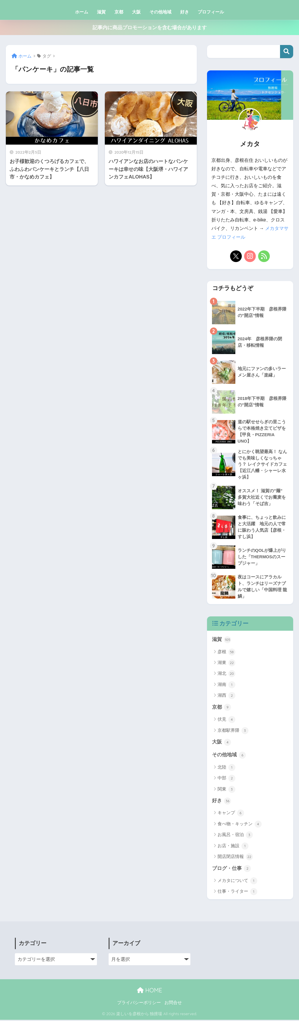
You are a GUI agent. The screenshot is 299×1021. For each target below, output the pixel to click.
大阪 (136, 11)
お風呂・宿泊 (235, 836)
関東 (226, 790)
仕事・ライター (237, 892)
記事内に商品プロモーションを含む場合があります (150, 27)
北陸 (226, 768)
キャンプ (231, 814)
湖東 (226, 663)
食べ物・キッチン (240, 825)
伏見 (226, 720)
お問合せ (173, 1003)
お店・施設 (233, 846)
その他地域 (160, 11)
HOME (149, 991)
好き (184, 11)
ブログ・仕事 (231, 869)
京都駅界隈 (233, 731)
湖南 (226, 685)
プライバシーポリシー (139, 1003)
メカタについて (237, 881)
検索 (286, 51)
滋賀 (101, 11)
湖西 (226, 696)
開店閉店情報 (235, 857)
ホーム (81, 11)
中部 (226, 779)
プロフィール (211, 11)
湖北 (226, 674)
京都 (118, 11)
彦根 (226, 652)
